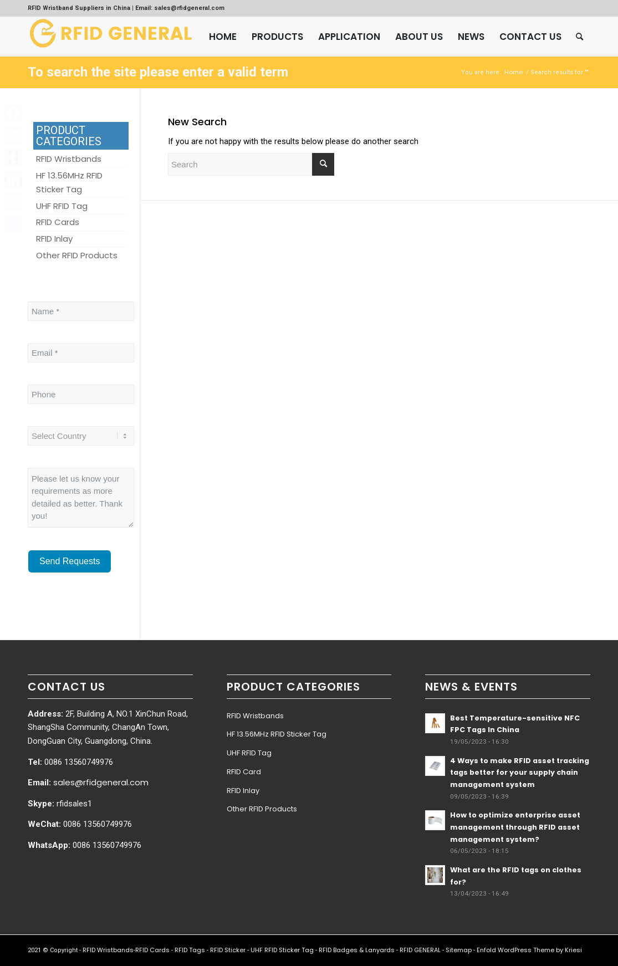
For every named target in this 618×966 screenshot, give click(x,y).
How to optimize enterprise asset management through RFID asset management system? (515, 827)
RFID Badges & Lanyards (357, 949)
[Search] (579, 36)
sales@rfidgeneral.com (101, 782)
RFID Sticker (228, 949)
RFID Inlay (243, 790)
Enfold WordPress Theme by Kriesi (529, 949)
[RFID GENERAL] (111, 36)
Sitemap (459, 949)
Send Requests (69, 561)
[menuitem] (223, 36)
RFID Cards (152, 949)
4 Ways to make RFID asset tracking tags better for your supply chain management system (519, 772)
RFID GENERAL (420, 949)
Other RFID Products (262, 809)
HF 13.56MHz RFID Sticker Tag (276, 734)
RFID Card (244, 771)
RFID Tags (190, 949)
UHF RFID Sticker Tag (282, 949)
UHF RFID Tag (249, 753)
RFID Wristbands (255, 716)
